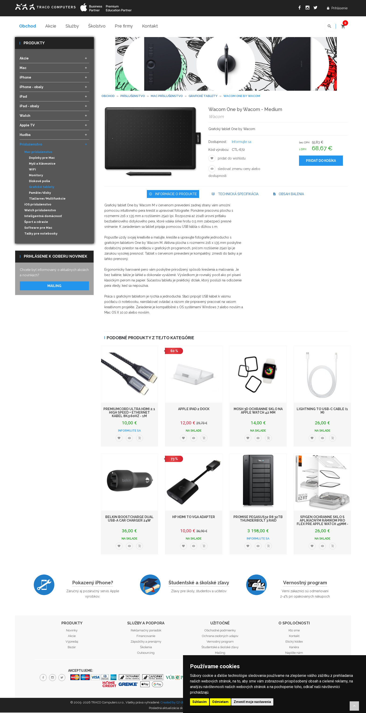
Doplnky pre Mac (42, 158)
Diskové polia (39, 181)
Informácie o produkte (173, 194)
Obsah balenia (288, 194)
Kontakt (150, 26)
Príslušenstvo (132, 96)
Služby (72, 26)
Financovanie (146, 636)
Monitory (36, 175)
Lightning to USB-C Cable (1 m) (322, 411)
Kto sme (294, 630)
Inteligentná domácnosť (43, 216)
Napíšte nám (294, 653)
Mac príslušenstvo (167, 96)
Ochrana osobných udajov (220, 636)
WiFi (32, 170)
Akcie (50, 26)
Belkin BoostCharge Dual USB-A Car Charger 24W (129, 519)
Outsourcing (146, 653)
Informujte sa (241, 142)
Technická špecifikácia (235, 194)
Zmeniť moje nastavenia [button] (252, 702)
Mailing (54, 286)
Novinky (71, 630)
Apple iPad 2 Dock (193, 409)
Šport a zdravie (36, 222)
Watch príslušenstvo (40, 210)
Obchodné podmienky (220, 630)
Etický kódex (294, 642)
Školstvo (97, 26)
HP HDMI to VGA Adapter (193, 517)
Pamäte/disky (40, 193)
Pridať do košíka (321, 161)
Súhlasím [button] (199, 702)
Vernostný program (305, 583)
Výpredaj (72, 642)
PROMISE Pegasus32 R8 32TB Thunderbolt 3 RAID (258, 519)
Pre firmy (124, 26)
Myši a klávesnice (42, 164)
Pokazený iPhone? (92, 583)
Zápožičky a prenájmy (145, 642)
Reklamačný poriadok (146, 630)
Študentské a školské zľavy (199, 583)
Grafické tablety (41, 187)
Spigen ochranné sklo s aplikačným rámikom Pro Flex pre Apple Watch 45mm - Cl (322, 522)
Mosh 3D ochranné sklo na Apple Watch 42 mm (258, 411)
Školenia (146, 647)
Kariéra (294, 647)
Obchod (27, 26)
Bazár (72, 647)
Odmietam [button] (220, 702)
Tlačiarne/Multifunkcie (47, 199)
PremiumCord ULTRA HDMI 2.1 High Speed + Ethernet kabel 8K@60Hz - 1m (129, 412)
